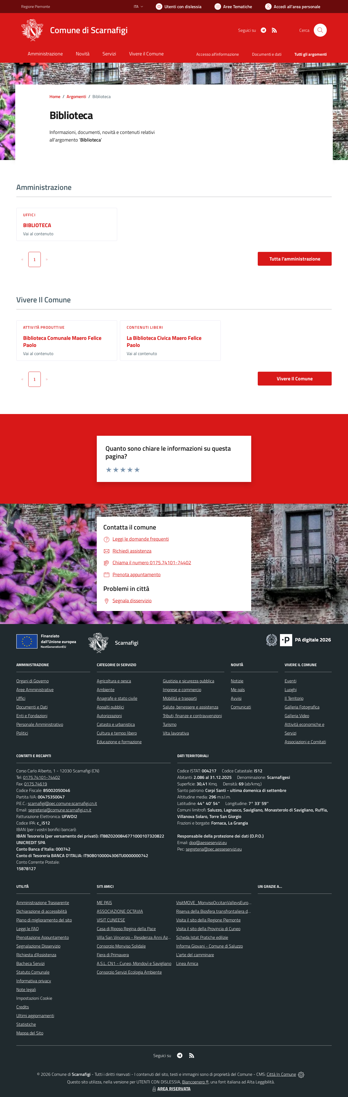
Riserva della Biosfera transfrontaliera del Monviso (221, 911)
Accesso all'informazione (217, 54)
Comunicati (241, 707)
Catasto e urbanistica (116, 724)
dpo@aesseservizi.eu (208, 842)
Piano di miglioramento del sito (44, 920)
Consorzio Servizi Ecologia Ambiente (129, 972)
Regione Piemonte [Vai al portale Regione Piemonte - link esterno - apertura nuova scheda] (35, 6)
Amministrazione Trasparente (42, 902)
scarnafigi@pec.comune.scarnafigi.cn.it (62, 803)
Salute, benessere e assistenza (190, 707)
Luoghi (291, 689)
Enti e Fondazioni (31, 715)
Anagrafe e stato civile (117, 698)
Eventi (290, 681)
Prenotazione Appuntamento (42, 937)
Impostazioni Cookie (34, 998)
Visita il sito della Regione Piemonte (208, 920)
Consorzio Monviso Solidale (121, 946)
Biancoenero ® (195, 1082)
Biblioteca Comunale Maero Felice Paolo (62, 341)
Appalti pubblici (110, 707)
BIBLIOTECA (37, 225)
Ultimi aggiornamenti (35, 1015)
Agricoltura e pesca (114, 681)
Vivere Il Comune (295, 378)
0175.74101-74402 (41, 777)
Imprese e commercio (182, 689)
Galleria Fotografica (302, 707)
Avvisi (236, 698)
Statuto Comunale (32, 972)
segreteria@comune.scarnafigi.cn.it (59, 810)
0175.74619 (35, 784)
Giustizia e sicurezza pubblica (188, 681)
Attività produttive (44, 327)
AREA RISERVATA (171, 1088)
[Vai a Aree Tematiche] (233, 6)
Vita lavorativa (176, 733)
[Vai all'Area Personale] (293, 6)
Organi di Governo (32, 681)
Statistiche (26, 1024)
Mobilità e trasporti (180, 698)
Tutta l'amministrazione (294, 258)
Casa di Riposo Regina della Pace (126, 928)
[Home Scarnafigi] (74, 30)
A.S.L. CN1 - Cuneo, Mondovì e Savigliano (134, 963)
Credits (22, 1007)
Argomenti (76, 96)
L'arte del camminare (195, 954)
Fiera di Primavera (113, 954)
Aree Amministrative (35, 689)
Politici (22, 733)
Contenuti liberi (145, 327)
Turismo (169, 724)
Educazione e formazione (119, 741)
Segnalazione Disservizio (38, 946)
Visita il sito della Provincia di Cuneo (208, 928)
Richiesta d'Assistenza (36, 954)
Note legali (26, 989)
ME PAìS (104, 902)
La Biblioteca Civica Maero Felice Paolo (164, 341)
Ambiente (105, 689)
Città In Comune (281, 1074)
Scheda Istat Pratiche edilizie (202, 937)
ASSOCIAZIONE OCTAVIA (120, 911)
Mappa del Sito (29, 1033)
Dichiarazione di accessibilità (41, 911)
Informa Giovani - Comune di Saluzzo (209, 946)
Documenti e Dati (32, 707)
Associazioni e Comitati (305, 741)
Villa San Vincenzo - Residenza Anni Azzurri (136, 937)
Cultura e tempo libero (117, 733)
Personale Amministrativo (39, 724)
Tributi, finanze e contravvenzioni (192, 715)
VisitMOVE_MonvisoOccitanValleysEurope (214, 902)
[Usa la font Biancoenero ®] (178, 6)
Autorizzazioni (109, 715)
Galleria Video (297, 715)
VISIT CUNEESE (111, 920)
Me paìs (238, 689)
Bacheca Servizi (30, 963)
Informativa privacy (33, 980)
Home (54, 96)
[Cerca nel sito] (320, 30)
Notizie (237, 681)
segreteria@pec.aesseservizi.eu (214, 849)
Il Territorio (294, 698)
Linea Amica (187, 963)
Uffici (29, 215)
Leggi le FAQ (27, 928)
